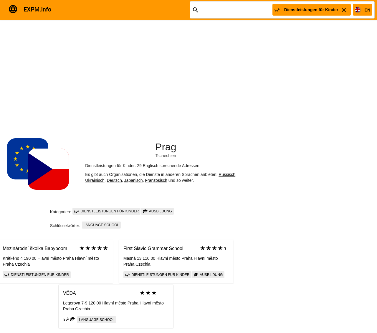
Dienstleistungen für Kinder (106, 211)
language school (101, 225)
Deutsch (114, 180)
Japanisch (133, 180)
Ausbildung (157, 211)
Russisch (227, 174)
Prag (165, 146)
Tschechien (166, 155)
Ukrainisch (94, 180)
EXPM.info (37, 9)
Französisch (156, 180)
